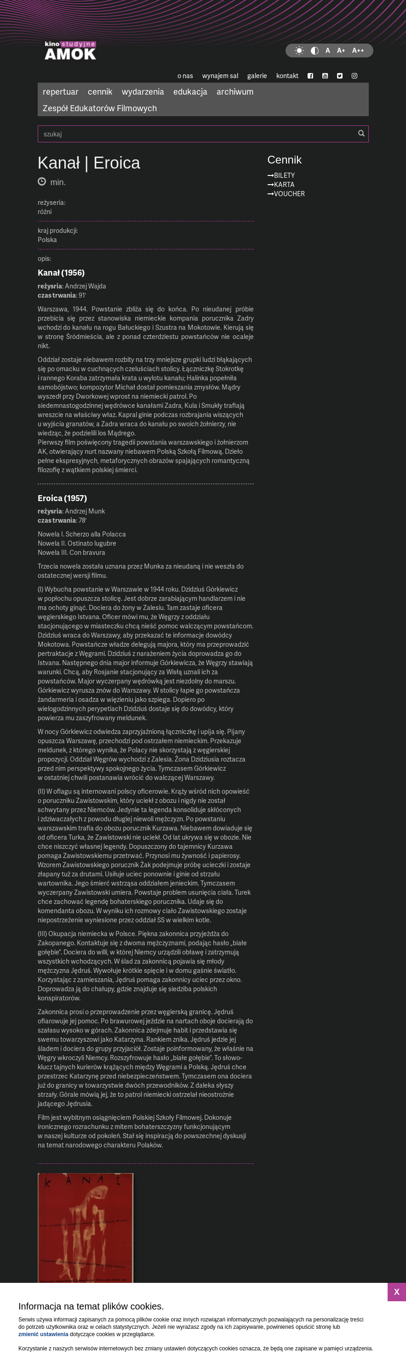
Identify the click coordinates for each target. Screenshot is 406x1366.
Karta (284, 184)
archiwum (235, 91)
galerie (257, 75)
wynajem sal (220, 75)
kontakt (287, 75)
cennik (100, 91)
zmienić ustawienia (43, 1334)
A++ (358, 50)
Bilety (284, 175)
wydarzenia (143, 91)
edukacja (190, 91)
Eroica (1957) (62, 497)
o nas (185, 75)
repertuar (61, 91)
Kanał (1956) (61, 272)
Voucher (289, 193)
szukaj (203, 133)
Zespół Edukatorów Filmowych (100, 107)
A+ (341, 50)
